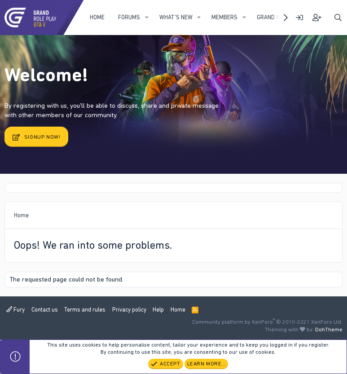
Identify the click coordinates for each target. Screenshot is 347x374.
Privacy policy (129, 309)
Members (224, 17)
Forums (129, 17)
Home (97, 17)
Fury (15, 309)
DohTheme (329, 329)
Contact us (44, 309)
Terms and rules (84, 309)
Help (158, 309)
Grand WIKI (272, 17)
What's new (176, 17)
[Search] (338, 17)
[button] (147, 17)
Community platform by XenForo (267, 322)
